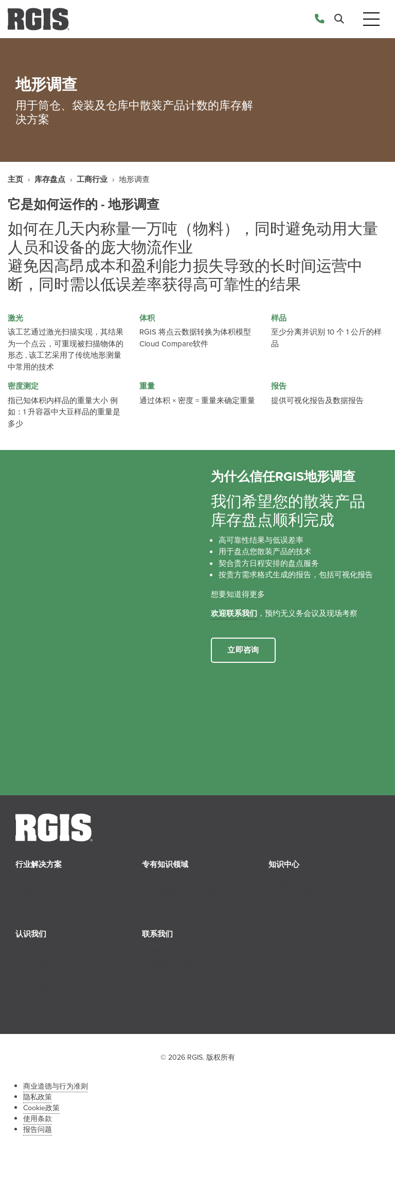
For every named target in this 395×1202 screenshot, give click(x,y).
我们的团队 (42, 975)
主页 (15, 179)
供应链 (161, 905)
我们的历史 (42, 964)
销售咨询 (165, 952)
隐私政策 (37, 1097)
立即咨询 (243, 650)
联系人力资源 (173, 964)
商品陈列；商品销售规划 (192, 893)
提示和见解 (295, 893)
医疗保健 (38, 893)
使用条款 (37, 1118)
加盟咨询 (165, 975)
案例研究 (291, 905)
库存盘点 (49, 179)
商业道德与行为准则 (55, 1086)
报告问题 (37, 1129)
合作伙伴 (38, 998)
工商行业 (92, 179)
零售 (31, 882)
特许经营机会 (46, 1010)
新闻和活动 (295, 882)
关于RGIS (39, 952)
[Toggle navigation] (371, 19)
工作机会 (38, 987)
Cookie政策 (41, 1108)
